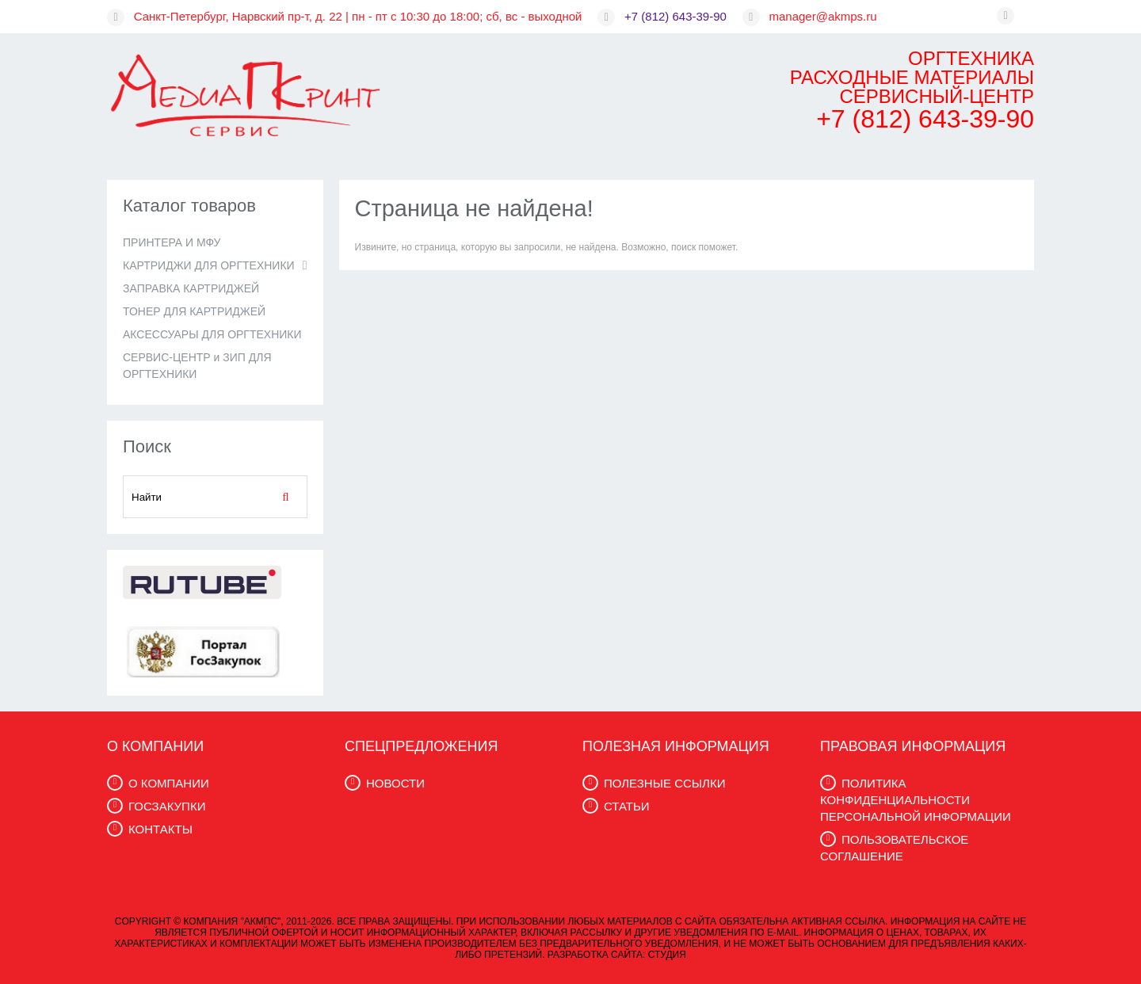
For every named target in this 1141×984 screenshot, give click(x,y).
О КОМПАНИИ (168, 783)
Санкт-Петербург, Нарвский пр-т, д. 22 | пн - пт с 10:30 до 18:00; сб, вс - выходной (358, 16)
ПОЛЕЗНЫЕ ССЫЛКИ (664, 783)
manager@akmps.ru (823, 16)
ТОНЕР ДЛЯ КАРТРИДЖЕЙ (194, 311)
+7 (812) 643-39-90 (675, 16)
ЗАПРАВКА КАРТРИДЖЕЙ (191, 288)
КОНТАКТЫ (160, 829)
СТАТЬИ (627, 806)
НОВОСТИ (395, 783)
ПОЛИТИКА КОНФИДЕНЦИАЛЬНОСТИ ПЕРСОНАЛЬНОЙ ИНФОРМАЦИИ (915, 799)
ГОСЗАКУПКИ (166, 806)
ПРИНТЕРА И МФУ (171, 242)
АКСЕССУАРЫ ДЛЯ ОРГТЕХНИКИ (212, 334)
